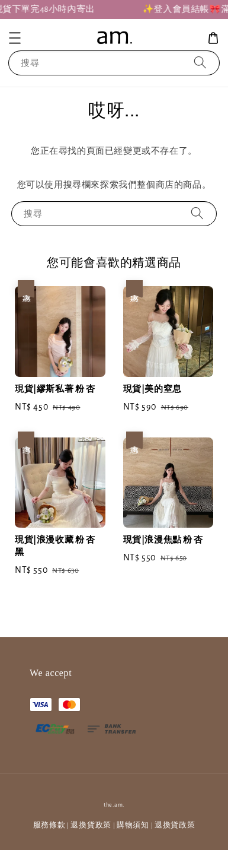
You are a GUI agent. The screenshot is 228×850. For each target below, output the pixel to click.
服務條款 (49, 825)
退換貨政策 (90, 825)
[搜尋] (200, 62)
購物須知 (133, 825)
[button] (15, 38)
